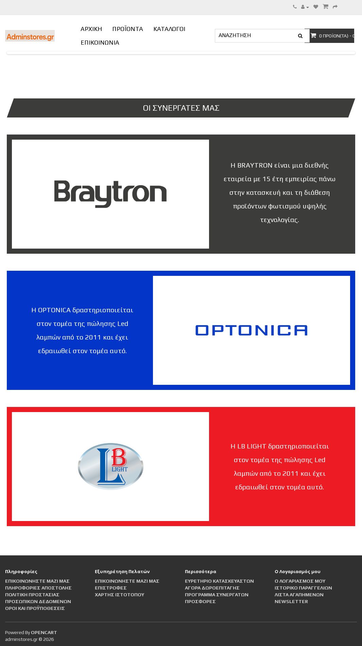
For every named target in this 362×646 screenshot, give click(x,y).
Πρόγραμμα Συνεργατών (216, 594)
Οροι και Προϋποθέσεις (35, 608)
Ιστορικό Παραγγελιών (303, 587)
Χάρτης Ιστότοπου (119, 594)
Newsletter (291, 601)
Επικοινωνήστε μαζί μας (37, 581)
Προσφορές (200, 601)
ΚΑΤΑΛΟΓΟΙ (169, 28)
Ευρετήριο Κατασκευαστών (219, 581)
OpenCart (44, 632)
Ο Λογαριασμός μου (300, 581)
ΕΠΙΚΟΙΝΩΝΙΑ (100, 42)
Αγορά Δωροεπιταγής (212, 587)
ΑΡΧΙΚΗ (91, 28)
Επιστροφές (111, 587)
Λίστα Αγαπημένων (299, 594)
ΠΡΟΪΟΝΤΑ (127, 28)
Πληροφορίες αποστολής (38, 587)
